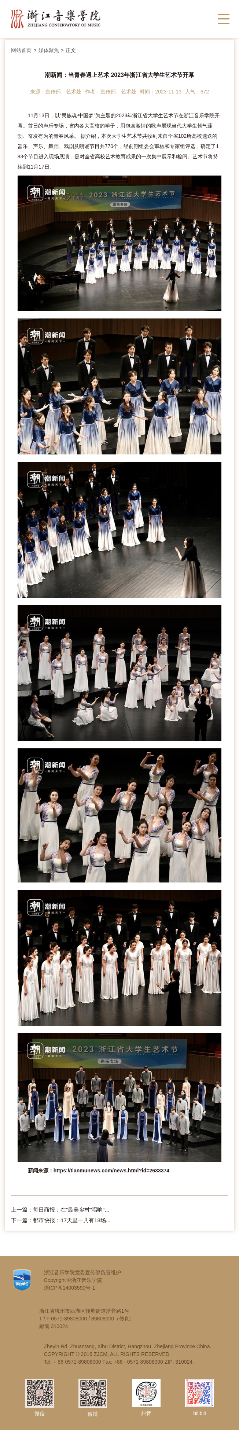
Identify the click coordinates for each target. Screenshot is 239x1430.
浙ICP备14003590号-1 (69, 1288)
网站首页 (21, 50)
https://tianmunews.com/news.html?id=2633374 (111, 1170)
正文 (71, 50)
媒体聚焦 (48, 50)
